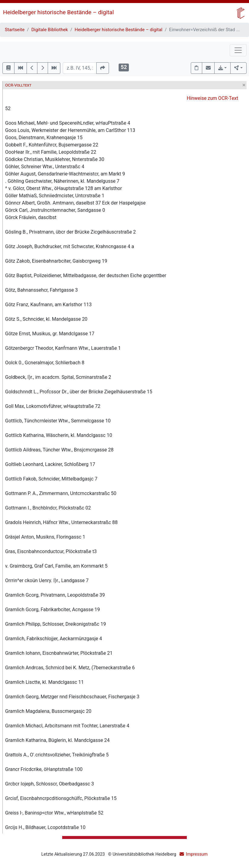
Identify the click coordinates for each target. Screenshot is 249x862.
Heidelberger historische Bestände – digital (58, 12)
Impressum (197, 854)
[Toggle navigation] (238, 50)
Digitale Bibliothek (49, 29)
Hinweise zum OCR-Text (212, 98)
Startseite (14, 29)
